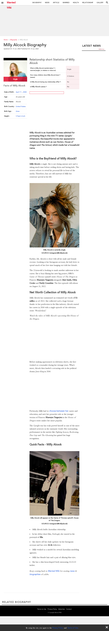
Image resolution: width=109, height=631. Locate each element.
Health (76, 2)
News (47, 2)
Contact (69, 609)
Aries (17, 111)
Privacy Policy (57, 628)
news (72, 571)
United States (21, 106)
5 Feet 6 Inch (20, 116)
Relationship (87, 2)
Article (56, 2)
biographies (35, 574)
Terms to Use (41, 609)
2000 (25, 92)
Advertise (61, 609)
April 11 (19, 92)
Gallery (100, 2)
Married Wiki (11, 2)
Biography (37, 2)
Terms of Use (72, 628)
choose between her (58, 411)
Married (66, 2)
